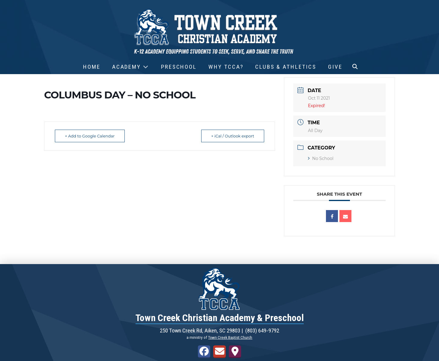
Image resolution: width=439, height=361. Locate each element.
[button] (355, 67)
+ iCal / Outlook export (232, 136)
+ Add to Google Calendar (90, 136)
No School (320, 158)
